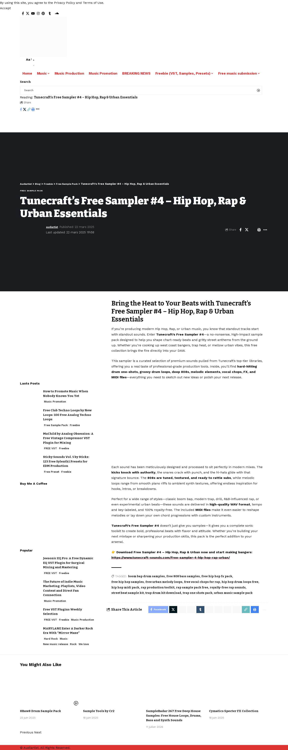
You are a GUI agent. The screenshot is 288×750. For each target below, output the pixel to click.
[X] (27, 13)
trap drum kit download (163, 593)
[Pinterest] (43, 13)
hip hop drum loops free (240, 582)
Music (64, 635)
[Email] (253, 230)
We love (84, 641)
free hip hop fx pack (216, 576)
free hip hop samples (127, 582)
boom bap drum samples (146, 576)
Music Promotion (55, 398)
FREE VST (50, 445)
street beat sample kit (127, 593)
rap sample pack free (192, 587)
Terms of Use (93, 3)
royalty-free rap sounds (228, 587)
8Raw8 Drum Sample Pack (41, 710)
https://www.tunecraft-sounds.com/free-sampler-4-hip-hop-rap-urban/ (170, 557)
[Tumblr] (50, 13)
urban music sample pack (233, 593)
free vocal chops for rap (202, 582)
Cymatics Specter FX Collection (234, 710)
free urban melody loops (163, 582)
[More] (38, 110)
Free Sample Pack (31, 191)
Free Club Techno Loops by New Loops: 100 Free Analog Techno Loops (67, 411)
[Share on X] (24, 110)
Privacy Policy (64, 3)
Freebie (75, 422)
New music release (55, 641)
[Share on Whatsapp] (178, 610)
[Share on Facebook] (21, 110)
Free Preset (51, 468)
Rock (73, 641)
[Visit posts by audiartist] (32, 230)
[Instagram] (38, 13)
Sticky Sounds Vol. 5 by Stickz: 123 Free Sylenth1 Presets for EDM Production (66, 458)
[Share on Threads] (216, 610)
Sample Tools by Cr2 (99, 710)
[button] (5, 8)
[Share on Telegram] (206, 610)
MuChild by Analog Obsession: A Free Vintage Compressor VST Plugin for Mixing (68, 435)
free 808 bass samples (183, 576)
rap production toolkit (157, 587)
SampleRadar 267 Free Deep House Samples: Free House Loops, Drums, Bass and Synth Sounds (175, 714)
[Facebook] (23, 13)
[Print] (33, 110)
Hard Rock (51, 635)
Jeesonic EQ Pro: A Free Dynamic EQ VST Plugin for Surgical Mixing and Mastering (68, 559)
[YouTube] (33, 13)
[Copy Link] (28, 110)
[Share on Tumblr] (197, 610)
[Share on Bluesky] (225, 610)
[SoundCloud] (57, 13)
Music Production (82, 616)
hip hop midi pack (125, 587)
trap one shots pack (197, 593)
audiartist (53, 227)
